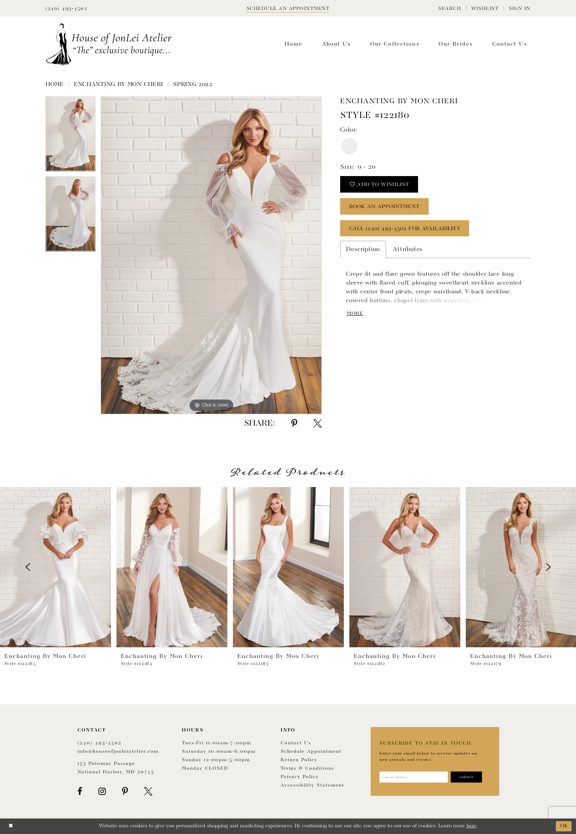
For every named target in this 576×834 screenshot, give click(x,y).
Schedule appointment (311, 751)
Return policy (299, 760)
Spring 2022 (193, 84)
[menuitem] (449, 8)
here (471, 826)
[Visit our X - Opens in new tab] (148, 791)
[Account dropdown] (520, 8)
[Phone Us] (66, 8)
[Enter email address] (413, 777)
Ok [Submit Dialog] (564, 826)
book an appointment (385, 207)
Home (55, 84)
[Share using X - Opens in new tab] (317, 423)
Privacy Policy (300, 777)
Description (363, 249)
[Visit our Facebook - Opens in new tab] (80, 791)
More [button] (355, 314)
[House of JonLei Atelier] (109, 44)
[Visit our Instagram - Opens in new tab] (102, 791)
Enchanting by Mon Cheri (118, 84)
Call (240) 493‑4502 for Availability (405, 229)
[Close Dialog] (10, 826)
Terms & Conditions (307, 768)
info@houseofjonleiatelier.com (118, 751)
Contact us (296, 743)
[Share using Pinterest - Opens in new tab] (294, 423)
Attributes (407, 249)
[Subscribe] (467, 777)
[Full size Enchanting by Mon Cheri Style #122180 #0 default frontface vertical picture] (211, 255)
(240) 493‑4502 (100, 743)
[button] (449, 8)
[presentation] (55, 567)
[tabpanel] (71, 136)
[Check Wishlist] (485, 8)
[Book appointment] (288, 8)
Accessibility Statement (312, 785)
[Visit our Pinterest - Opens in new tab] (125, 791)
